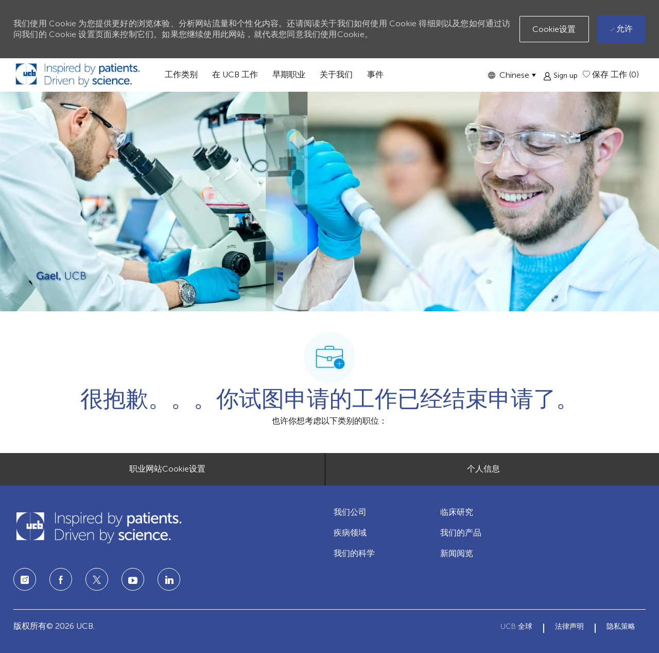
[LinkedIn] (133, 579)
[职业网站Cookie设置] (167, 469)
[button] (511, 75)
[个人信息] (483, 469)
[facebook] (60, 579)
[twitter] (96, 579)
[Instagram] (24, 579)
